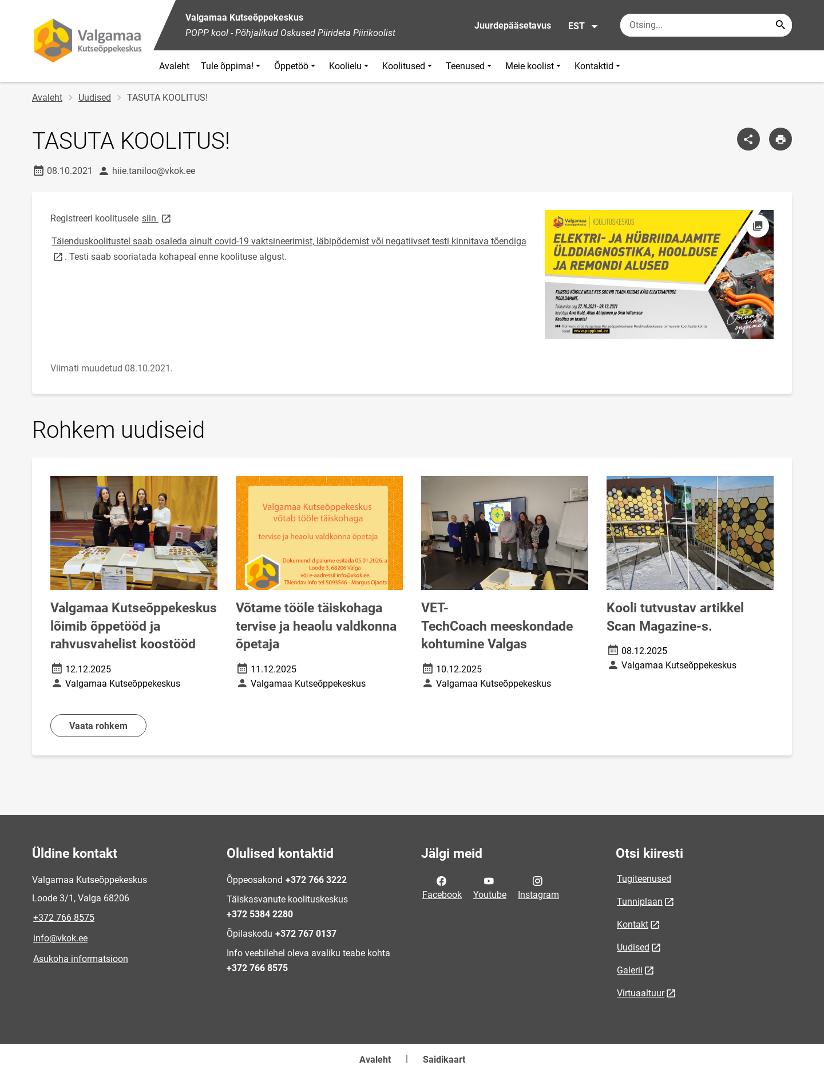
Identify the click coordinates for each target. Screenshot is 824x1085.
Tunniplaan (640, 901)
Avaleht (174, 66)
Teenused (470, 66)
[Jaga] (748, 139)
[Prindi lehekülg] (780, 139)
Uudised (94, 97)
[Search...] (780, 25)
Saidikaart (444, 1059)
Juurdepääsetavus (512, 25)
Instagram (538, 887)
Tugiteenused (644, 878)
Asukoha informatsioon (80, 958)
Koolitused (408, 66)
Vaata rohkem (98, 725)
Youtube (489, 887)
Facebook (442, 887)
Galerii (630, 970)
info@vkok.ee (60, 938)
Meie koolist (534, 66)
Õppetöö (296, 66)
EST (583, 26)
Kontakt (632, 924)
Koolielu (350, 66)
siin (157, 218)
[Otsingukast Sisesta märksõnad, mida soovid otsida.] (706, 25)
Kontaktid (599, 66)
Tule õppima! (232, 66)
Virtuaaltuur (640, 993)
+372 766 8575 (63, 917)
